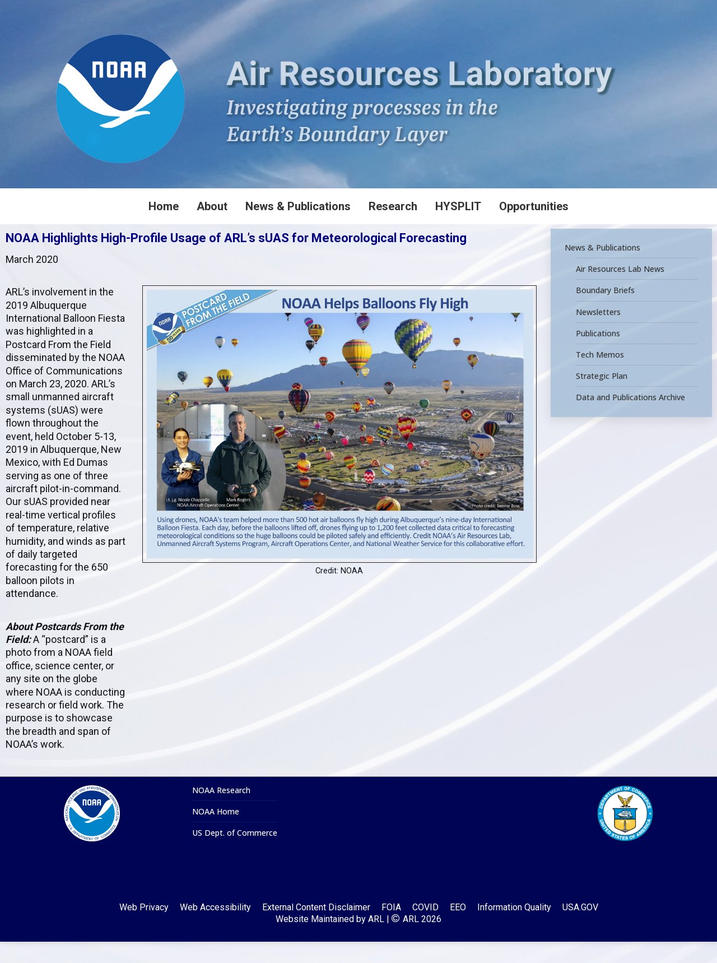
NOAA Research (221, 812)
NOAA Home (215, 833)
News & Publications (602, 269)
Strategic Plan (601, 397)
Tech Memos (600, 376)
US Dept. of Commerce (234, 854)
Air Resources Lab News (620, 290)
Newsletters (598, 333)
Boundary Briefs (605, 312)
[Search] (633, 10)
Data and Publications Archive (630, 419)
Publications (598, 355)
